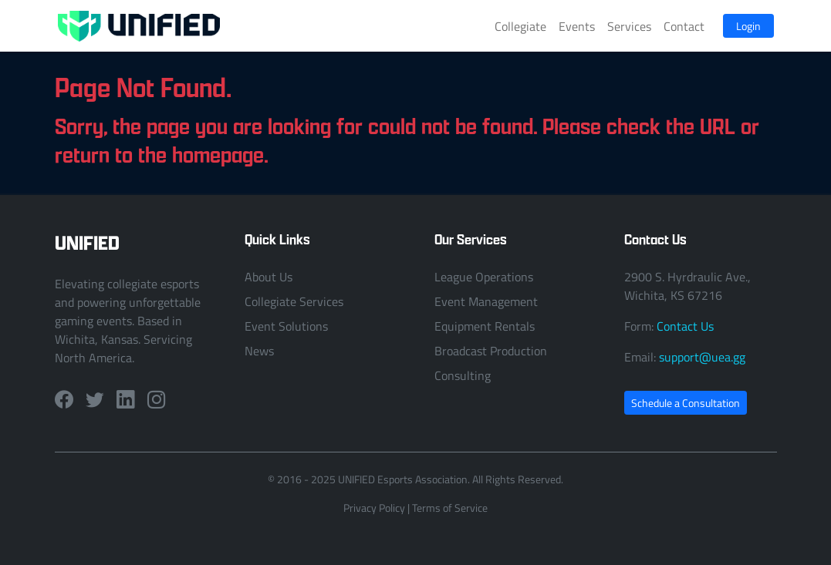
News (259, 350)
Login (748, 26)
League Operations (483, 276)
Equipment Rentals (484, 326)
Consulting (462, 375)
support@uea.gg (702, 357)
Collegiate (520, 26)
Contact (684, 26)
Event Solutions (286, 326)
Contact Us (685, 326)
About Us (268, 276)
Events (577, 26)
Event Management (486, 301)
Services (629, 26)
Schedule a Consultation (685, 403)
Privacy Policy (374, 507)
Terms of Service (450, 507)
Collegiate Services (294, 301)
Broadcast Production (490, 350)
